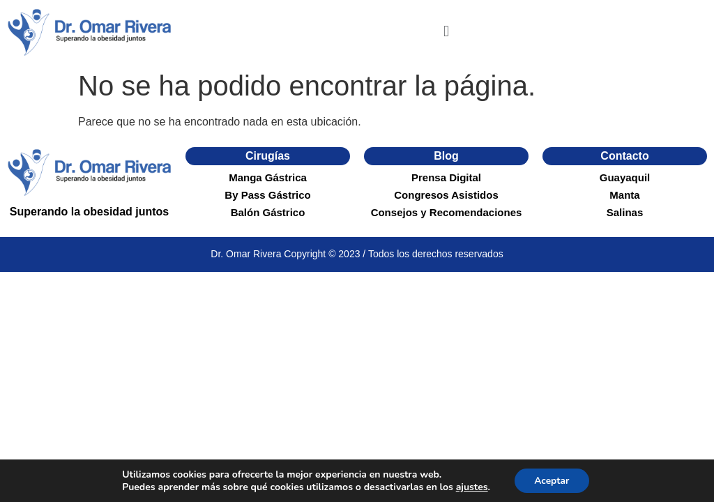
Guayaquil (625, 177)
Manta (624, 195)
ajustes (471, 486)
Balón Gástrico (268, 212)
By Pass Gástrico (267, 195)
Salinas (625, 212)
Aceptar (552, 480)
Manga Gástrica (268, 177)
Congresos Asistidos (446, 195)
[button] (446, 32)
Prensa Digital (446, 177)
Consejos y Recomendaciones (446, 212)
